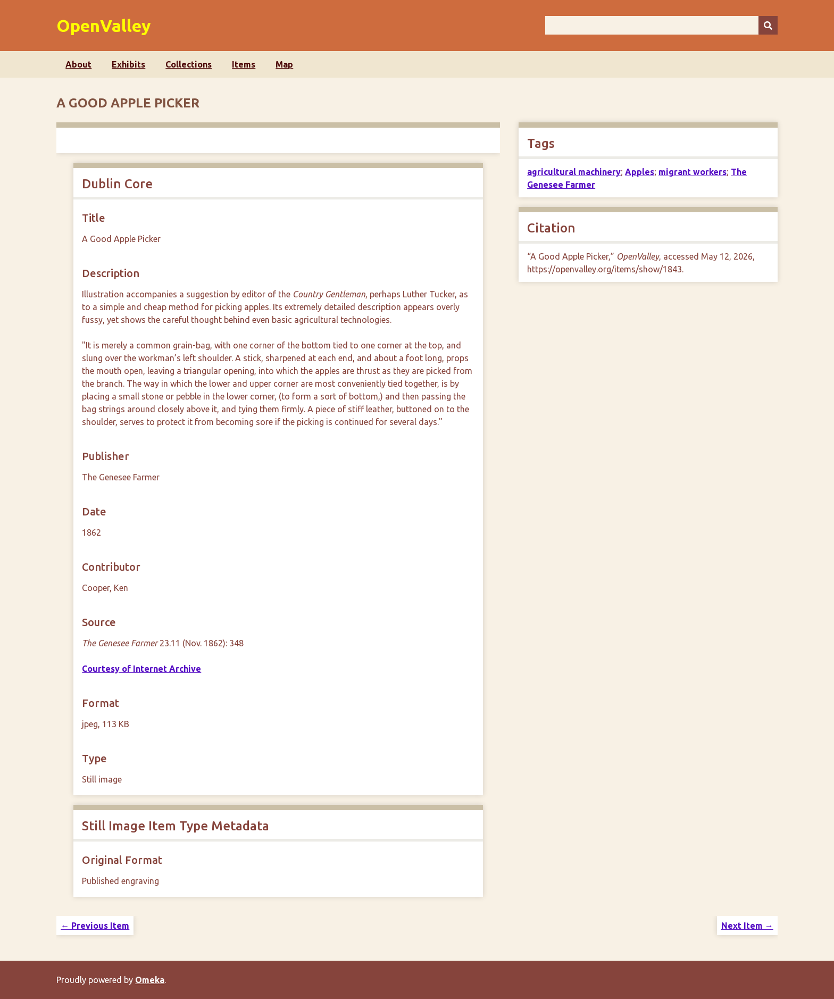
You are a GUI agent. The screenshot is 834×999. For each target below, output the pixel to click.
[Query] (661, 25)
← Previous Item (95, 925)
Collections (188, 64)
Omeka (149, 980)
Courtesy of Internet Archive (141, 668)
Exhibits (128, 64)
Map (284, 64)
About (78, 64)
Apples (639, 172)
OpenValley (103, 25)
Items (243, 64)
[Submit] (768, 25)
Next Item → (747, 925)
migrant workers (692, 172)
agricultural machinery (574, 172)
